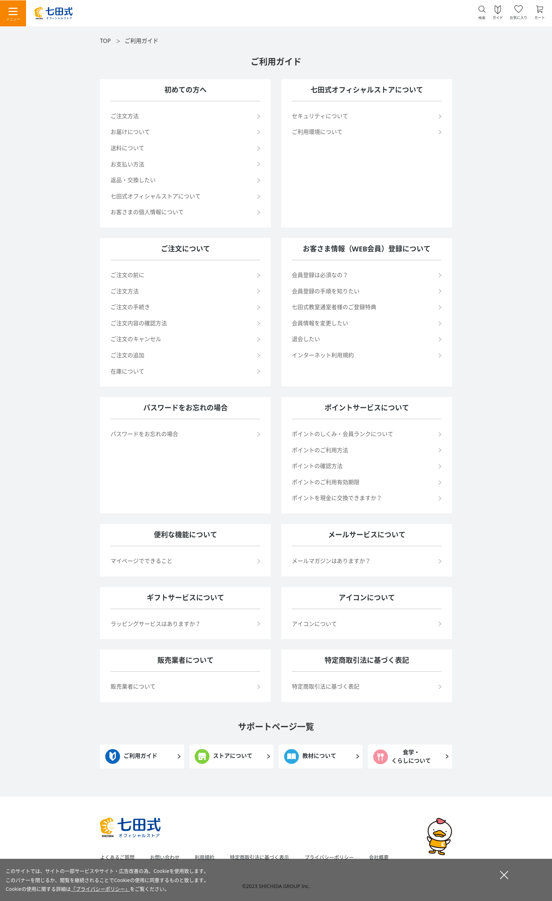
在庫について (127, 371)
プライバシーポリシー (329, 857)
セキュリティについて (320, 116)
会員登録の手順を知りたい (325, 291)
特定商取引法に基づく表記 (325, 686)
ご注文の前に (127, 275)
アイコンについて (314, 624)
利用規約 (204, 857)
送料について (127, 148)
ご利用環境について (317, 132)
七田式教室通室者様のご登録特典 (334, 307)
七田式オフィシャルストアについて (156, 196)
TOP (105, 41)
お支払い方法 (127, 164)
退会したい (306, 339)
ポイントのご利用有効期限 (325, 482)
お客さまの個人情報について (147, 212)
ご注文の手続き (130, 307)
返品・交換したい (133, 180)
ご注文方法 (125, 116)
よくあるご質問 (117, 857)
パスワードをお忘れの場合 (144, 434)
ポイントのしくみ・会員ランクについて (342, 434)
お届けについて (130, 132)
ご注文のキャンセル (136, 339)
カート (539, 17)
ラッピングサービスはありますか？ (156, 624)
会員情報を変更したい (320, 323)
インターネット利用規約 (323, 355)
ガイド (498, 17)
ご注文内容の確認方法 (139, 323)
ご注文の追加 (127, 355)
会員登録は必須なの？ (320, 275)
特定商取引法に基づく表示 (259, 857)
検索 (481, 18)
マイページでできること (141, 561)
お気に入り (518, 17)
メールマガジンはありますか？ (331, 561)
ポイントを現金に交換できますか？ (337, 498)
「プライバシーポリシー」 (100, 889)
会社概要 (379, 857)
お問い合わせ (165, 857)
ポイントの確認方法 (317, 466)
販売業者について (133, 686)
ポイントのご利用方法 (320, 450)
